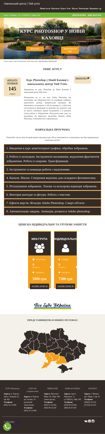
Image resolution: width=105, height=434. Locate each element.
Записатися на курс (70, 50)
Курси (63, 8)
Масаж (75, 8)
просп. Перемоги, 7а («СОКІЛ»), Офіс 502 (72, 397)
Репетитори (83, 8)
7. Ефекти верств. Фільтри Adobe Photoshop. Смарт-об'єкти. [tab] (45, 203)
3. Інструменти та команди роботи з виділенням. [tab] (38, 169)
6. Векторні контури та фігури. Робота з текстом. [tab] (38, 194)
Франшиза (93, 8)
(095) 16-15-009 (10, 405)
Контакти (55, 8)
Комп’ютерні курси (32, 61)
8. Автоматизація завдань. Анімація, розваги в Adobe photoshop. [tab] (48, 211)
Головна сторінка (8, 61)
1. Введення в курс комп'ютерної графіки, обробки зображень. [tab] (47, 148)
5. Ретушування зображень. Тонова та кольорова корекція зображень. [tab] (51, 186)
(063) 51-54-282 (50, 405)
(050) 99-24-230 (50, 408)
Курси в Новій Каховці (20, 61)
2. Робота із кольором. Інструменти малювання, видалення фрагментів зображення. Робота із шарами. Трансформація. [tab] (52, 159)
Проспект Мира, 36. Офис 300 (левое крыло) (52, 397)
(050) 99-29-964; (79, 15)
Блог (69, 8)
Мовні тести (45, 8)
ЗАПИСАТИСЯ (39, 286)
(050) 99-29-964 (70, 405)
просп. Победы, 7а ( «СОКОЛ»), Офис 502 (22, 15)
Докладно (35, 49)
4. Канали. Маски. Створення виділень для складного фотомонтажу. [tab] (51, 177)
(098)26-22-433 (90, 402)
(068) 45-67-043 (94, 15)
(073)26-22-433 (90, 405)
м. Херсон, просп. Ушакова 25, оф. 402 (11, 397)
